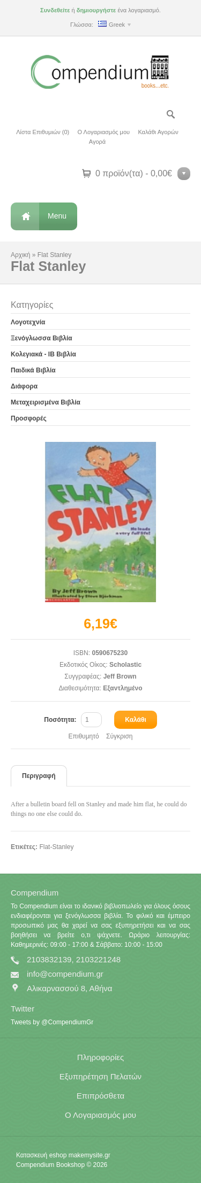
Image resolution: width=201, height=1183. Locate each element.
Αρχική (20, 255)
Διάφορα (24, 386)
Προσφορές (29, 418)
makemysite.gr (89, 1155)
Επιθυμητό (83, 736)
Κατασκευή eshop (41, 1155)
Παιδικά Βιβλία (33, 370)
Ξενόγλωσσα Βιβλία (41, 338)
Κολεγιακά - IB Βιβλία (43, 354)
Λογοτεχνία (28, 322)
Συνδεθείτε (55, 10)
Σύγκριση (119, 736)
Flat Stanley (54, 255)
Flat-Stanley (56, 847)
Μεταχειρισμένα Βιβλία (45, 402)
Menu (57, 216)
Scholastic (125, 664)
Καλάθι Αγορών (158, 132)
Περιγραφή (39, 776)
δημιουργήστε (96, 10)
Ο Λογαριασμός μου (104, 132)
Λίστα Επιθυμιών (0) (42, 132)
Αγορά (97, 141)
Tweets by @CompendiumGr (52, 1022)
